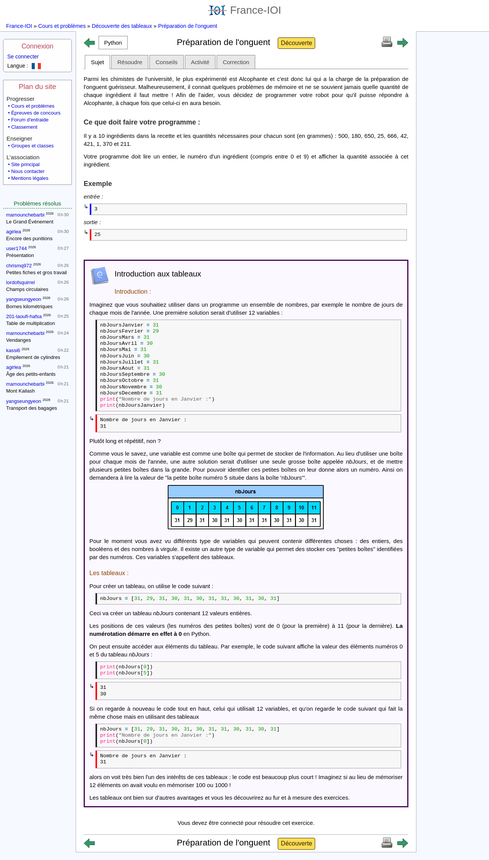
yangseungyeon (23, 299)
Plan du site (37, 86)
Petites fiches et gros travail (36, 272)
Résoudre (129, 62)
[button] (113, 42)
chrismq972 (19, 265)
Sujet (97, 62)
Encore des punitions (29, 238)
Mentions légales (30, 178)
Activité (200, 62)
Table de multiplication (30, 323)
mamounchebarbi (25, 215)
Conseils (166, 62)
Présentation (20, 255)
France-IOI (244, 10)
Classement (24, 127)
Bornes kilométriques (29, 306)
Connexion (37, 46)
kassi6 (13, 350)
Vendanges (18, 340)
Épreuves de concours (35, 113)
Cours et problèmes (62, 26)
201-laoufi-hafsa (24, 316)
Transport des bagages (31, 408)
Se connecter (23, 56)
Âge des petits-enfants (30, 374)
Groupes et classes (32, 146)
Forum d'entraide (30, 120)
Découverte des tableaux (122, 26)
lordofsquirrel (20, 282)
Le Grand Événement (29, 222)
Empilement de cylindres (33, 357)
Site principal (25, 164)
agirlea (13, 231)
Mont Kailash (20, 391)
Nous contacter (27, 171)
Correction (236, 62)
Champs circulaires (27, 289)
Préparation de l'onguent (187, 26)
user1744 (16, 248)
